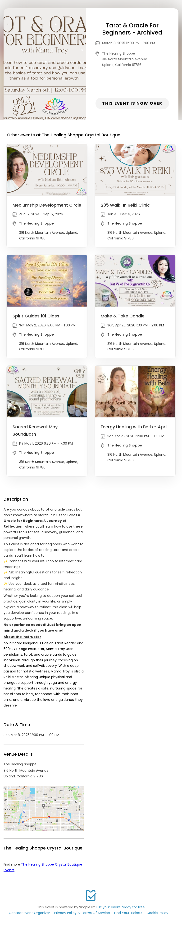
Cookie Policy (157, 912)
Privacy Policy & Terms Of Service (82, 912)
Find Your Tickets (128, 912)
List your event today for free (120, 907)
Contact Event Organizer (29, 912)
